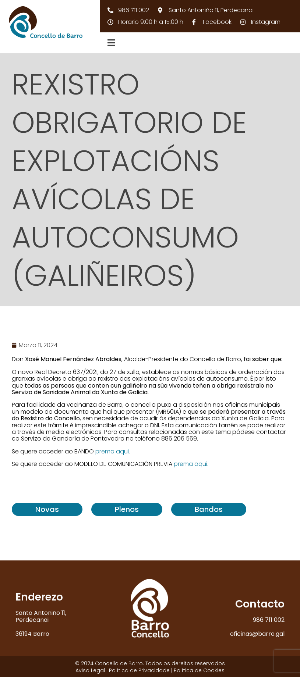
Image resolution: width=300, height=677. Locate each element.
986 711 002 (269, 620)
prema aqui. (112, 451)
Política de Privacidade (139, 670)
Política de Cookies (199, 670)
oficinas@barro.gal (257, 634)
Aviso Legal (90, 670)
